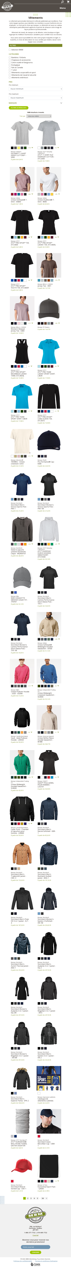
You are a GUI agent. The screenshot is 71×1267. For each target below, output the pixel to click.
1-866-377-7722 (29, 1232)
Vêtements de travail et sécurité (23, 75)
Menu (63, 8)
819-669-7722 (42, 1232)
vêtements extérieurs (19, 77)
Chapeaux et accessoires (21, 60)
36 (43, 1198)
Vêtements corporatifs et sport (23, 72)
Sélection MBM (17, 50)
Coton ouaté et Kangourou (22, 62)
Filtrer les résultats (18, 108)
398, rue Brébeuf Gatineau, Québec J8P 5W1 (35, 1228)
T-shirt (14, 70)
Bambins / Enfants (18, 57)
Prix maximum (14, 94)
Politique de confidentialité (23, 1261)
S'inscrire (35, 1252)
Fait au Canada (17, 67)
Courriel (35, 1235)
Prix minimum (13, 85)
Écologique (15, 65)
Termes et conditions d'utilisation (46, 1261)
